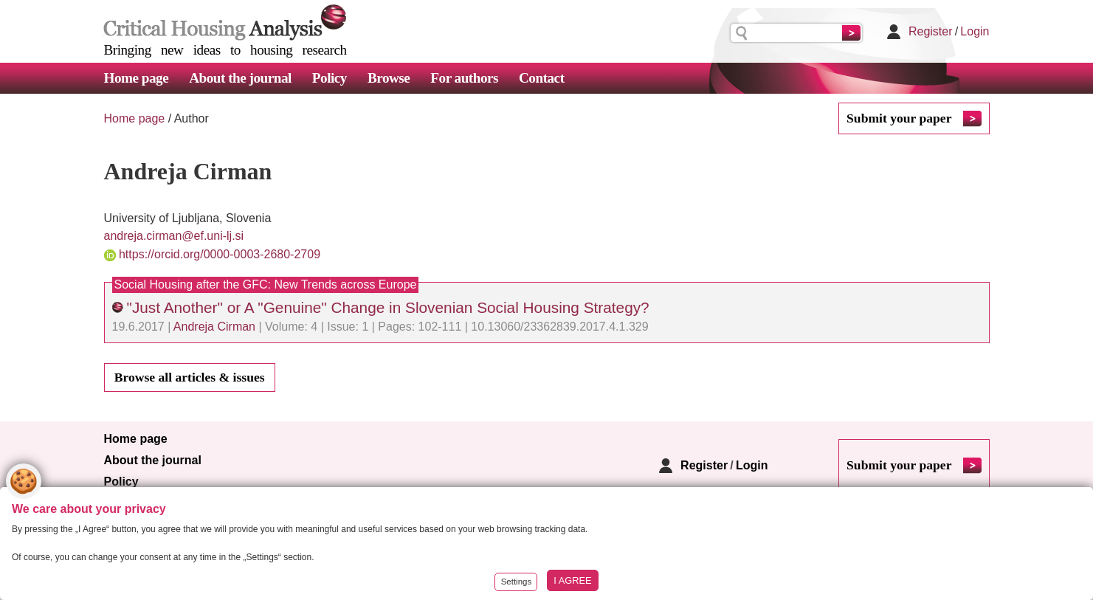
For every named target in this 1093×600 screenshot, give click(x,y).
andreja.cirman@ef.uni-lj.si (174, 236)
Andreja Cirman (214, 326)
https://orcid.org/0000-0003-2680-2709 (219, 254)
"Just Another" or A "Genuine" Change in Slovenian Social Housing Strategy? (388, 307)
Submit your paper (899, 118)
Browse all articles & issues (189, 377)
